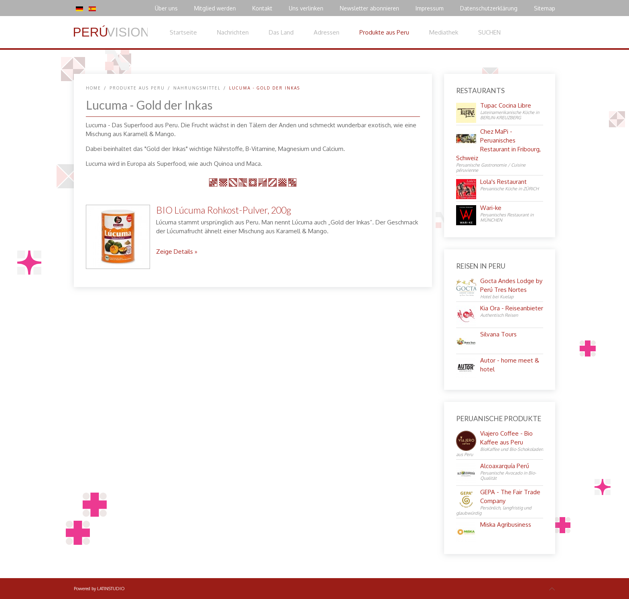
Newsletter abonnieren (369, 8)
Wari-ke (490, 208)
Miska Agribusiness (505, 524)
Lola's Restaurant (503, 181)
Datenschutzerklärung (488, 8)
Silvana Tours (498, 334)
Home (93, 88)
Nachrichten (233, 32)
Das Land (281, 32)
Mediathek (443, 32)
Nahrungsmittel (197, 88)
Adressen (326, 32)
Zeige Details (174, 251)
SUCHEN (489, 32)
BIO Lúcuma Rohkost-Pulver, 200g (223, 210)
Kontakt (262, 8)
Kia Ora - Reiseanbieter (511, 308)
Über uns (166, 8)
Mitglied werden (215, 8)
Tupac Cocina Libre (505, 105)
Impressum (430, 8)
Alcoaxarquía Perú (504, 466)
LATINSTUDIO (111, 588)
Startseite (183, 32)
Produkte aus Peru (384, 32)
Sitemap (544, 8)
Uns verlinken (306, 8)
